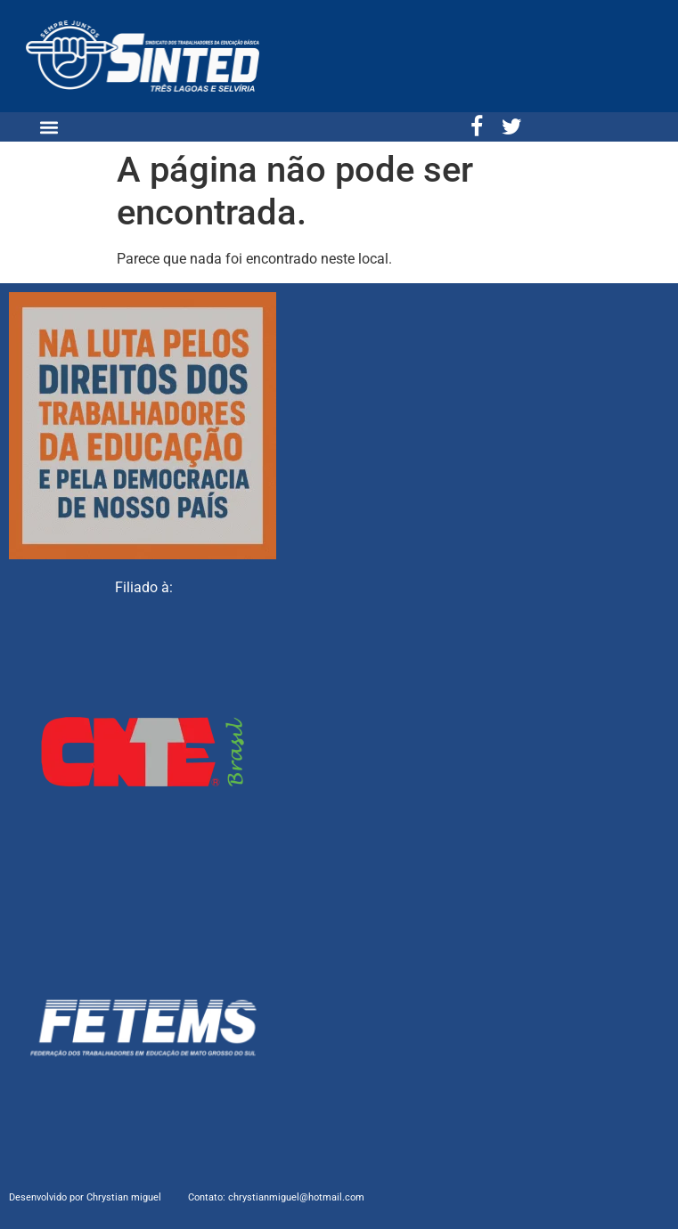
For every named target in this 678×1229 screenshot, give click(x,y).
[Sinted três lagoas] (540, 425)
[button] (48, 127)
